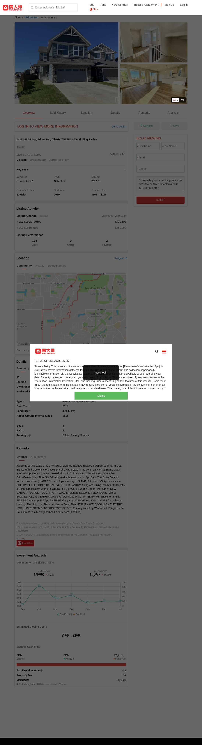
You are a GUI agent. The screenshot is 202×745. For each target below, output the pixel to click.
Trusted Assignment (146, 4)
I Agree (101, 395)
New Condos (120, 4)
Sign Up (169, 4)
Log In (184, 4)
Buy (92, 4)
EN (94, 9)
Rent (103, 4)
